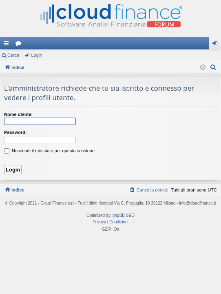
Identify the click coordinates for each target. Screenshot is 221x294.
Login (36, 55)
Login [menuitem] (216, 44)
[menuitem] (213, 67)
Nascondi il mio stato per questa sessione (49, 150)
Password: (15, 132)
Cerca (13, 55)
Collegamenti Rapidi (7, 44)
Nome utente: (18, 114)
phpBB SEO (124, 215)
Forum (19, 44)
